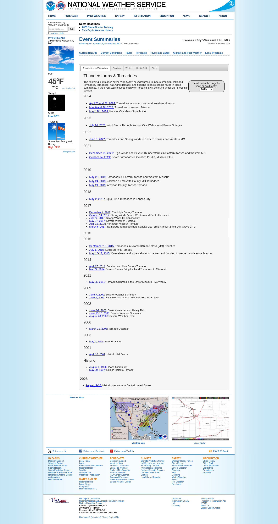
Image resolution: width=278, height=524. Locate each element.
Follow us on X (57, 451)
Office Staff (208, 463)
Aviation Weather (118, 472)
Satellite (82, 470)
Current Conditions (111, 53)
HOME (52, 15)
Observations (85, 472)
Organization (208, 470)
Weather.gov (85, 43)
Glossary (207, 472)
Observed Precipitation (89, 475)
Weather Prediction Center (60, 472)
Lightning (176, 475)
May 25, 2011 (97, 281)
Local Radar (200, 442)
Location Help (56, 33)
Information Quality (180, 501)
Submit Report (54, 468)
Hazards (54, 458)
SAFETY (120, 15)
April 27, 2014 (97, 266)
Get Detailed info (68, 88)
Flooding (176, 470)
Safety (176, 458)
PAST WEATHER (96, 15)
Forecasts (141, 53)
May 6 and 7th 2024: (101, 107)
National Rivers (86, 482)
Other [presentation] (154, 68)
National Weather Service (91, 503)
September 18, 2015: (101, 246)
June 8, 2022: (97, 139)
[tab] (95, 68)
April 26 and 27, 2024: (102, 103)
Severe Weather (179, 468)
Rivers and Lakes (160, 53)
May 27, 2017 (97, 220)
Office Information (211, 465)
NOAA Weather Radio (182, 465)
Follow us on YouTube (122, 451)
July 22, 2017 (96, 218)
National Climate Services (152, 470)
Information (211, 458)
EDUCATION (167, 15)
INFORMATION (142, 15)
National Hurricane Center (60, 475)
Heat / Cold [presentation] (141, 68)
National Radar (55, 479)
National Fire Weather (120, 470)
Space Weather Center (120, 482)
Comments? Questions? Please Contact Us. (99, 517)
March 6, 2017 (97, 226)
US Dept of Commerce (89, 498)
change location (69, 152)
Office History (209, 461)
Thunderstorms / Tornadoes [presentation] (95, 68)
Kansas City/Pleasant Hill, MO (106, 43)
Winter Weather (179, 477)
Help (174, 503)
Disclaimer (176, 498)
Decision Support (56, 461)
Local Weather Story (57, 465)
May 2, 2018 (96, 199)
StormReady (177, 463)
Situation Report (55, 463)
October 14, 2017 (99, 215)
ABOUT (223, 15)
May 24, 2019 (97, 181)
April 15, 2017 (97, 223)
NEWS (186, 15)
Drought (144, 475)
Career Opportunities (210, 508)
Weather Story (77, 397)
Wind (174, 479)
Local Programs (214, 53)
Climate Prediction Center (152, 461)
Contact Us (208, 468)
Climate (146, 458)
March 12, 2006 (98, 328)
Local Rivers (85, 484)
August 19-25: (94, 385)
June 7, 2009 (96, 294)
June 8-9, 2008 (97, 310)
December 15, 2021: (101, 153)
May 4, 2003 (96, 341)
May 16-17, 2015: (99, 253)
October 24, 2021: (100, 157)
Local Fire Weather (118, 468)
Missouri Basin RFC (88, 489)
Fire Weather (178, 482)
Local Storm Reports (150, 477)
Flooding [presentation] (117, 68)
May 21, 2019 (97, 185)
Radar (129, 53)
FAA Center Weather (119, 475)
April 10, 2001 (97, 354)
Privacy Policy (207, 498)
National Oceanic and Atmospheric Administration (101, 501)
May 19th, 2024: (98, 111)
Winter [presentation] (128, 68)
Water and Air (88, 479)
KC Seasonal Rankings (151, 468)
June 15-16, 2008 (99, 313)
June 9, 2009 (96, 297)
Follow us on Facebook (92, 451)
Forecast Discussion (119, 465)
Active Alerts (54, 477)
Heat (174, 472)
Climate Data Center (150, 472)
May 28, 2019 (97, 177)
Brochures (176, 484)
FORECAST (71, 15)
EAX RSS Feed (218, 451)
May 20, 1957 (97, 369)
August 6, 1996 (98, 367)
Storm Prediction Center (59, 470)
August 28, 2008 (98, 316)
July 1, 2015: (96, 249)
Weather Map (139, 442)
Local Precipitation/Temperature (91, 464)
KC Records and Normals (152, 463)
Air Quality (84, 486)
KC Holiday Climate (150, 465)
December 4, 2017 (99, 212)
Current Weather (91, 458)
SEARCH (204, 15)
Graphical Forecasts (119, 477)
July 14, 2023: (97, 125)
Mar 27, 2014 (96, 269)
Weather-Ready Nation (182, 461)
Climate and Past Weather (187, 53)
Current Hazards (88, 53)
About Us (205, 505)
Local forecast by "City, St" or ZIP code (58, 23)
